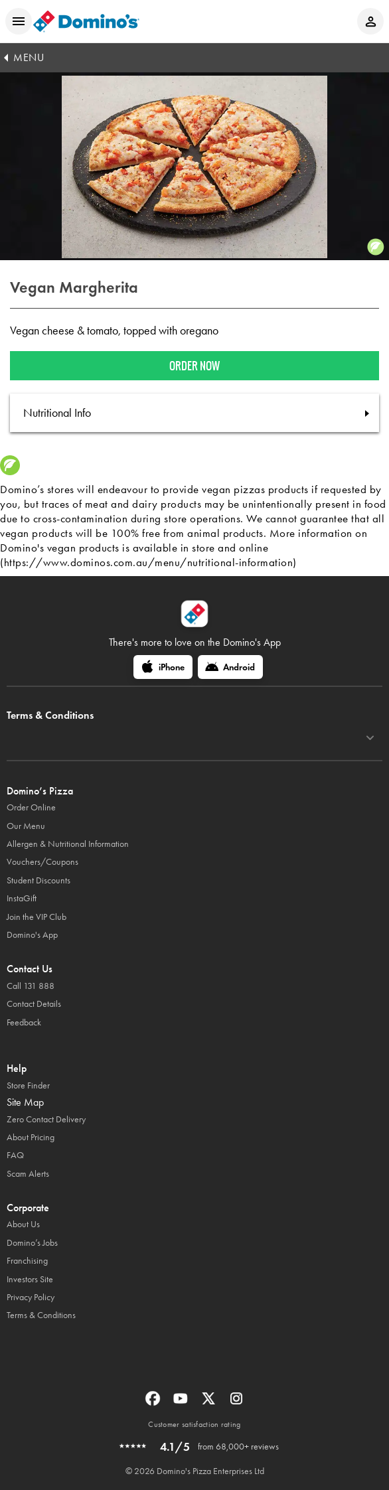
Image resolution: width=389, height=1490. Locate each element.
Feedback (24, 1022)
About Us (23, 1224)
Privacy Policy (30, 1297)
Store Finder (28, 1085)
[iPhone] (163, 667)
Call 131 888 (30, 986)
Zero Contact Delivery (46, 1119)
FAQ (15, 1155)
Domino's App (32, 934)
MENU (28, 57)
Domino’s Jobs (32, 1242)
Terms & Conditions (41, 1315)
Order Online (31, 807)
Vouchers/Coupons (42, 861)
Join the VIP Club (36, 917)
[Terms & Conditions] (370, 738)
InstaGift (22, 898)
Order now (194, 366)
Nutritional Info (57, 413)
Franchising (27, 1260)
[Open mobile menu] (18, 21)
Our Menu (26, 826)
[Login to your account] (370, 21)
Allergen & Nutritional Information (68, 844)
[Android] (230, 667)
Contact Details (34, 1003)
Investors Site (30, 1279)
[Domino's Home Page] (86, 21)
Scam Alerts (28, 1173)
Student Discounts (38, 880)
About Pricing (30, 1137)
